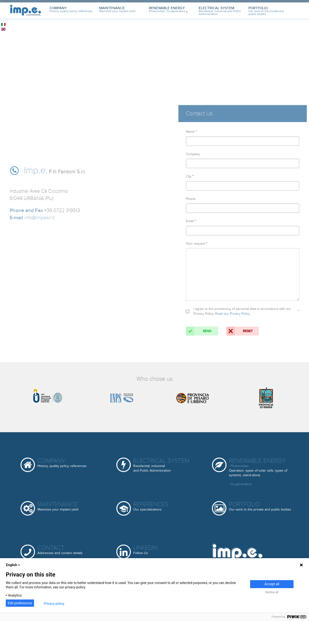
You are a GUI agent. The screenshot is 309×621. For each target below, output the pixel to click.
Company (70, 9)
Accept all (271, 584)
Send (198, 331)
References (150, 506)
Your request (196, 243)
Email (191, 221)
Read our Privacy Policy (232, 314)
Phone (191, 199)
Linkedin (145, 550)
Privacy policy (54, 604)
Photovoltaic (240, 466)
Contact (60, 550)
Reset (239, 331)
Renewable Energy (168, 9)
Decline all (272, 592)
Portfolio (266, 11)
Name (191, 132)
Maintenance (117, 9)
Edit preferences (20, 603)
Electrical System (220, 11)
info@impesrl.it (39, 218)
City (190, 176)
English (13, 565)
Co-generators (241, 484)
